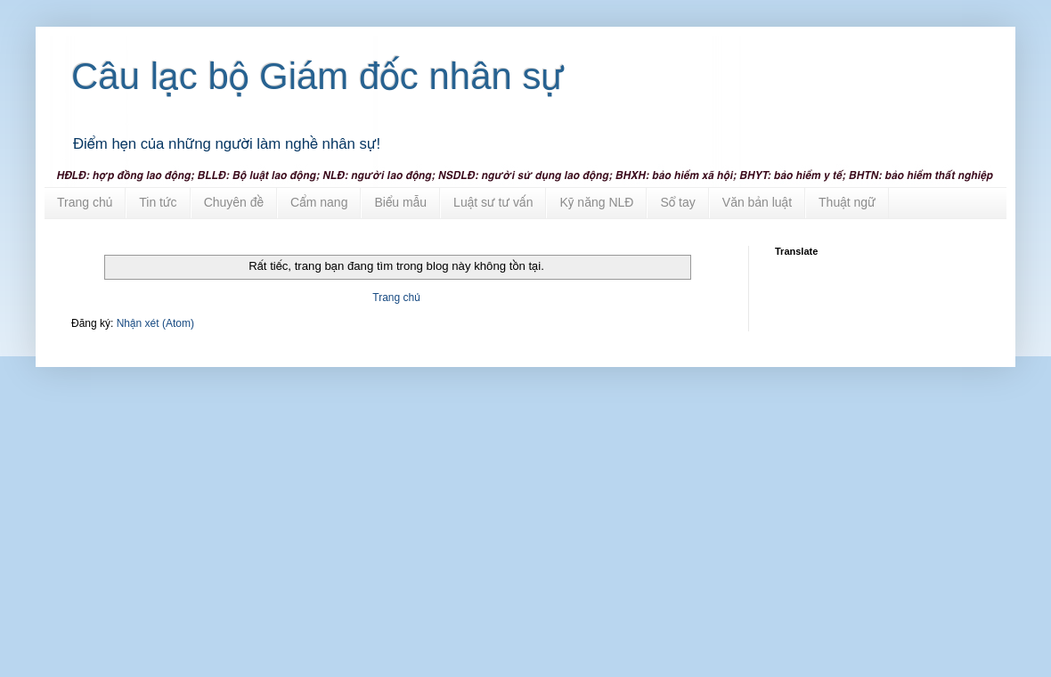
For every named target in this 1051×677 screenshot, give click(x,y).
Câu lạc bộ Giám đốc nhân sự (318, 76)
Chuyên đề (234, 202)
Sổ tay (677, 202)
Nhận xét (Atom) (155, 323)
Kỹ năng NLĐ (596, 202)
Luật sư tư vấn (493, 202)
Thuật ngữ (847, 202)
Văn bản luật (757, 202)
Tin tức (157, 202)
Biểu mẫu (400, 202)
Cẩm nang (318, 202)
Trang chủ (84, 202)
